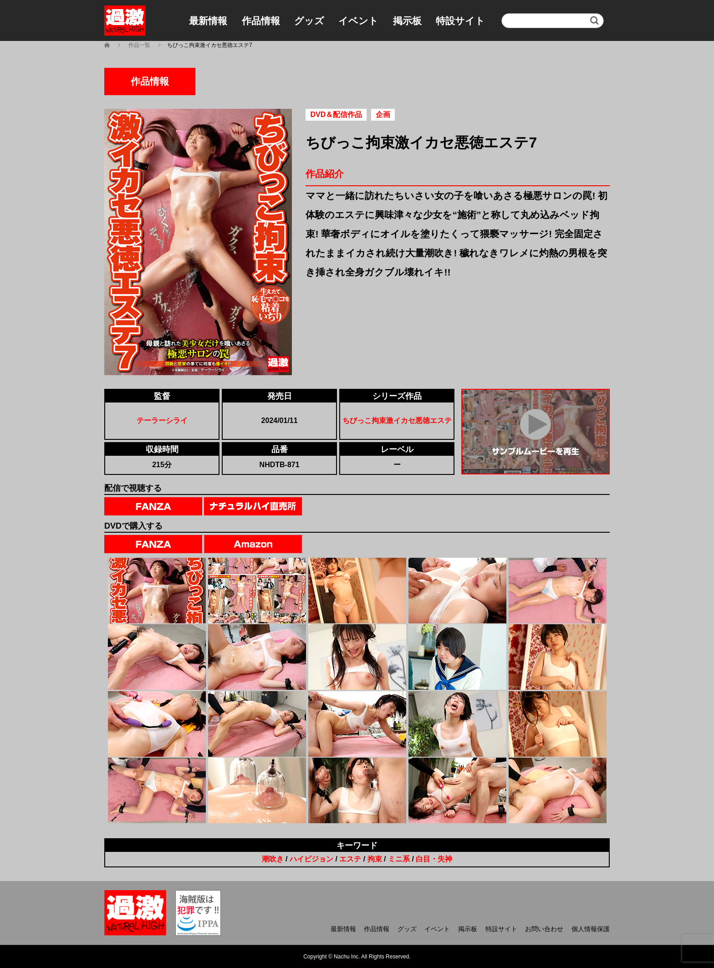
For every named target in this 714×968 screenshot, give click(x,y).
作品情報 (261, 20)
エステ (350, 859)
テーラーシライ (162, 420)
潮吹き (273, 859)
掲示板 (407, 20)
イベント (358, 20)
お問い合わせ (544, 928)
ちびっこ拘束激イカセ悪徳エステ (397, 420)
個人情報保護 (590, 928)
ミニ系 (399, 859)
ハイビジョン (311, 859)
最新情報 (208, 20)
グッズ (309, 20)
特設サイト (460, 20)
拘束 (374, 859)
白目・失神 (434, 859)
